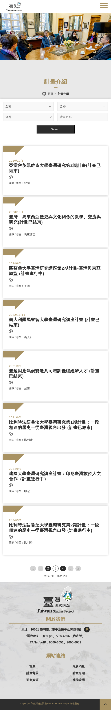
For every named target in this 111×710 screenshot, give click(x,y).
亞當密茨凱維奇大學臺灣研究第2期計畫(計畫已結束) (55, 168)
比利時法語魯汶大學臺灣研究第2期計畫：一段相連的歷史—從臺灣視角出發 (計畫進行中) (54, 528)
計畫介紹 (79, 673)
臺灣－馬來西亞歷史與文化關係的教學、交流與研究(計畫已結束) (55, 219)
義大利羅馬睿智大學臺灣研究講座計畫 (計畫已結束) (54, 322)
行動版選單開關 (104, 4)
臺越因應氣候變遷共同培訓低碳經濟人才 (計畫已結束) (54, 373)
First (33, 568)
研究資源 (32, 680)
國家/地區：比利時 (21, 439)
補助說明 (79, 680)
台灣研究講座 (14, 5)
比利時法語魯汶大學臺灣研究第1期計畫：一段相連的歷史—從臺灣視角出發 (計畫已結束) (54, 425)
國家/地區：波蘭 (19, 183)
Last (78, 568)
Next (70, 568)
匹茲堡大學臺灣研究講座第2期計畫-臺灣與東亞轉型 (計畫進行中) (55, 271)
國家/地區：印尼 (19, 491)
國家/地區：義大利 (21, 337)
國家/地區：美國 (19, 285)
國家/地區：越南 (19, 388)
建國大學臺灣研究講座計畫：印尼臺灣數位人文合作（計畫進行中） (55, 476)
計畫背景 (32, 673)
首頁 (50, 93)
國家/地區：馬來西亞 (22, 234)
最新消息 (79, 666)
